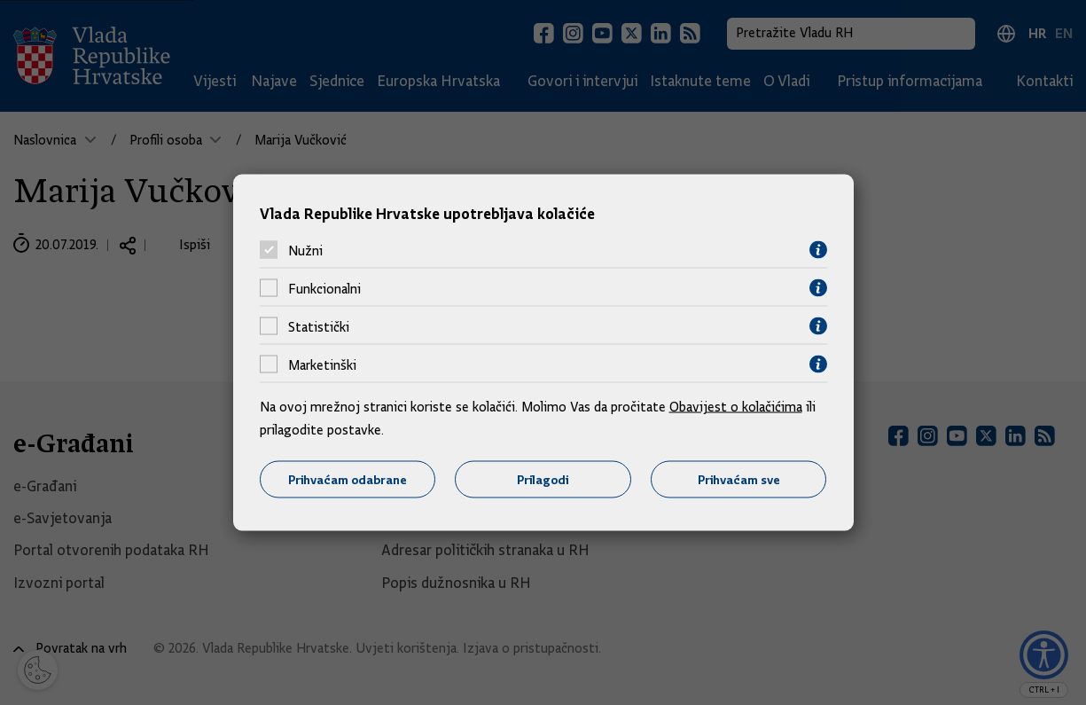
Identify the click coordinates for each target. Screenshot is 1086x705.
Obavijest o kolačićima (735, 407)
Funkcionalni (324, 288)
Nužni (305, 250)
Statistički (318, 326)
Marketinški (322, 364)
